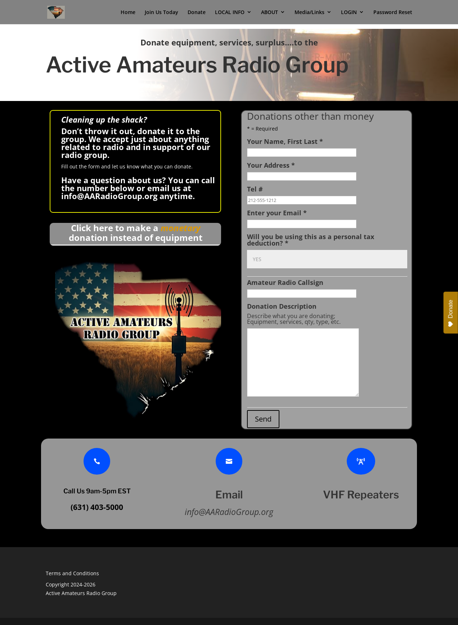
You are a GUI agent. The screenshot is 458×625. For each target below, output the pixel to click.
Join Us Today (161, 14)
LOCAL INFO (229, 14)
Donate (197, 14)
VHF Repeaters (361, 494)
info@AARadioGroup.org (109, 195)
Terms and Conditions (72, 573)
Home (128, 14)
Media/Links (309, 14)
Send (263, 419)
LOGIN (349, 14)
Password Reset (392, 14)
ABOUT (269, 14)
